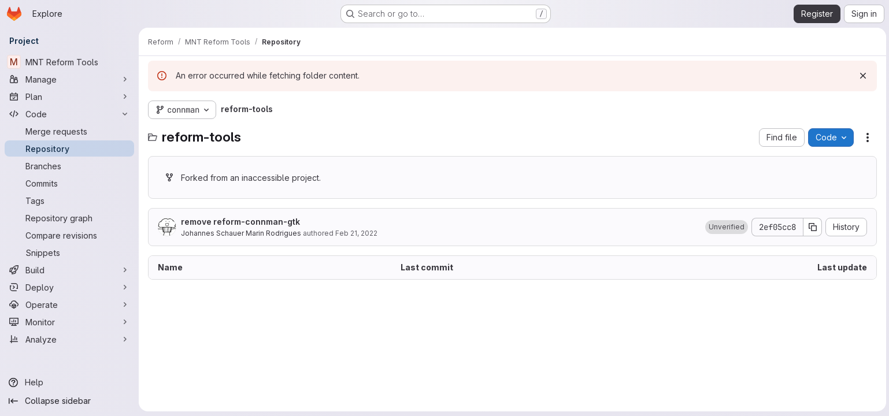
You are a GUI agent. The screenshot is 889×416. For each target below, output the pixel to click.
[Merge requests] (69, 131)
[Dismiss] (861, 76)
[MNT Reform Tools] (69, 62)
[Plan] (69, 96)
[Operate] (69, 304)
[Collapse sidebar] (69, 401)
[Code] (69, 114)
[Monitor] (69, 322)
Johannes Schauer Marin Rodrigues (241, 233)
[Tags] (69, 200)
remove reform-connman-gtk (240, 221)
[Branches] (69, 166)
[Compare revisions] (69, 235)
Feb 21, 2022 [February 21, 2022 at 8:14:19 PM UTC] (356, 233)
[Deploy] (69, 287)
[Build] (69, 270)
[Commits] (69, 183)
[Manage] (69, 79)
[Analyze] (69, 339)
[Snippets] (69, 252)
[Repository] (69, 148)
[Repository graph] (69, 218)
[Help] (69, 382)
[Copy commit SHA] (811, 227)
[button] (724, 227)
